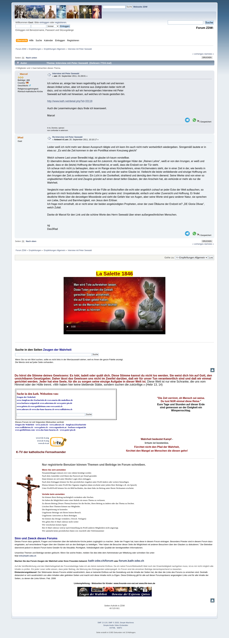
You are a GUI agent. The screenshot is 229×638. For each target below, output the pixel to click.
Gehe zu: (169, 257)
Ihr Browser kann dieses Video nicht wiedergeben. (114, 305)
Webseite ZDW (140, 7)
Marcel (24, 74)
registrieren (60, 22)
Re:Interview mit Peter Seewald (67, 137)
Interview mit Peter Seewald (65, 73)
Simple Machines (127, 623)
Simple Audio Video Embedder (115, 625)
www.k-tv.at (43, 443)
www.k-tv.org (43, 441)
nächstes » (209, 54)
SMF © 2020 (114, 623)
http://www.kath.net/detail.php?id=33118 (69, 101)
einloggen (44, 22)
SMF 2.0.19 (102, 623)
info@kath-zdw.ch (27, 556)
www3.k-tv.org (42, 438)
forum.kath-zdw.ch (131, 560)
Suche (19, 349)
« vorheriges (198, 54)
